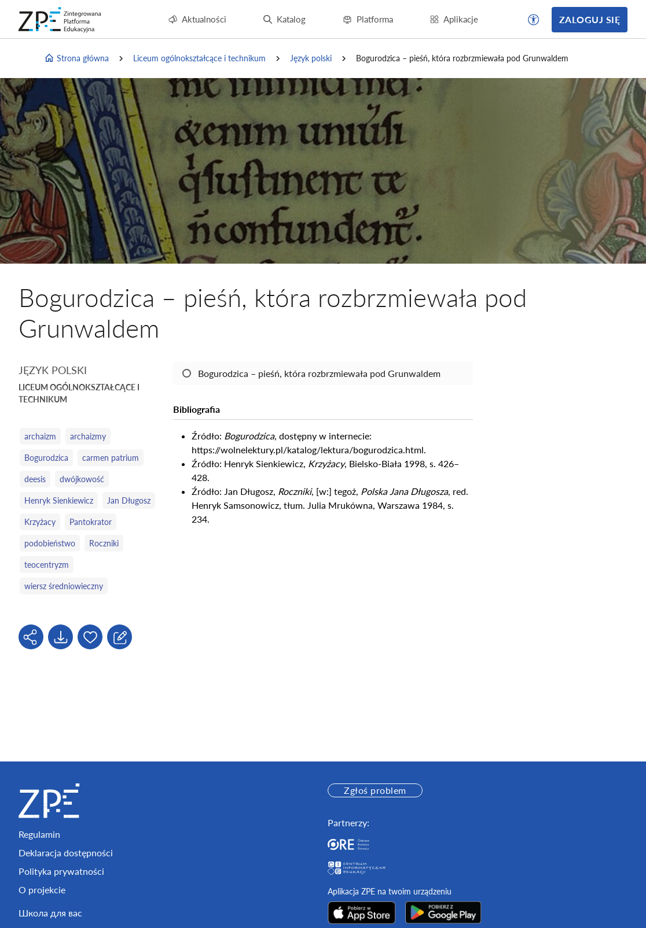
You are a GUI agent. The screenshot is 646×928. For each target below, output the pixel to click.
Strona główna (76, 58)
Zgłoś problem (375, 790)
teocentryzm (46, 565)
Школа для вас (50, 912)
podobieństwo (49, 543)
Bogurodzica (46, 458)
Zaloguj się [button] (589, 19)
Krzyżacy (40, 522)
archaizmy (88, 436)
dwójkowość (82, 479)
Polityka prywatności (61, 871)
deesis (35, 479)
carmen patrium (110, 458)
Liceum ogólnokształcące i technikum (199, 58)
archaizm (40, 436)
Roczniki (104, 543)
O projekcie (42, 889)
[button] (533, 20)
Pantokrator (90, 522)
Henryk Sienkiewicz (58, 500)
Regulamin (39, 834)
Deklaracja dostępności (66, 852)
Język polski (311, 58)
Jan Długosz (129, 500)
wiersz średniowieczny (63, 586)
